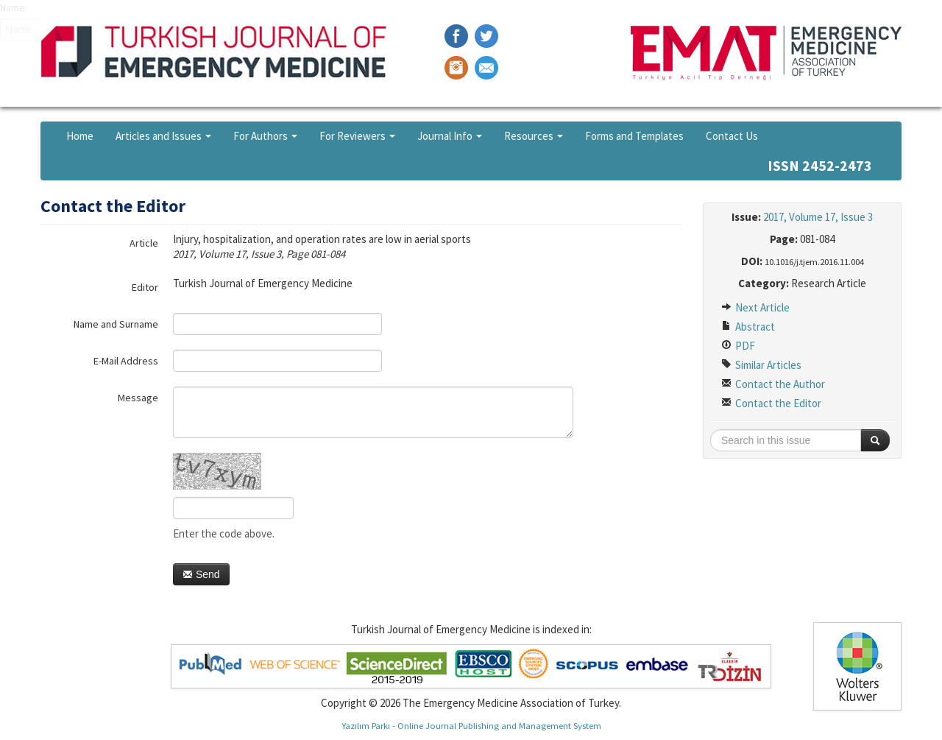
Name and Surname (116, 324)
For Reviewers (357, 136)
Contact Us (732, 136)
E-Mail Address (125, 360)
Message (138, 397)
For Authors (265, 136)
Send (201, 574)
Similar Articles (761, 365)
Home (79, 136)
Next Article (755, 307)
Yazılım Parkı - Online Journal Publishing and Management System (471, 725)
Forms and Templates (634, 136)
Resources (533, 136)
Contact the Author (773, 384)
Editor (145, 287)
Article (144, 243)
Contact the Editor (771, 403)
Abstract (748, 327)
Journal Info (449, 136)
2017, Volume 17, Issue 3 (818, 217)
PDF (738, 346)
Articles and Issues (163, 136)
